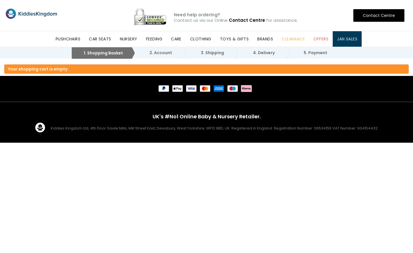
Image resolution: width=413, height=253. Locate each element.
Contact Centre (379, 15)
